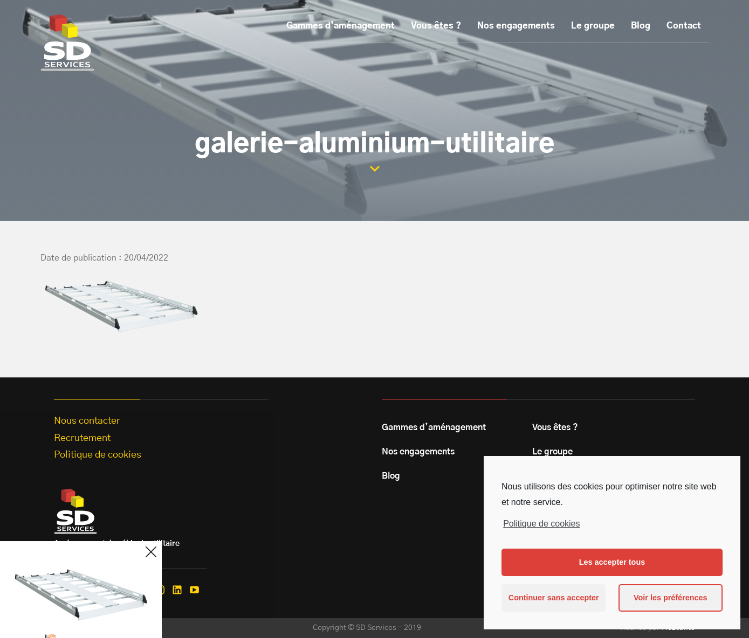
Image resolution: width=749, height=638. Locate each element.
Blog (640, 26)
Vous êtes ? (436, 26)
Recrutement (82, 438)
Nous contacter (87, 421)
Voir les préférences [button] (670, 597)
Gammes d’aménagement (340, 26)
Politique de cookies (541, 523)
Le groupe (593, 26)
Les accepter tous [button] (612, 562)
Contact (683, 26)
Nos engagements (516, 26)
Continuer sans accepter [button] (554, 597)
